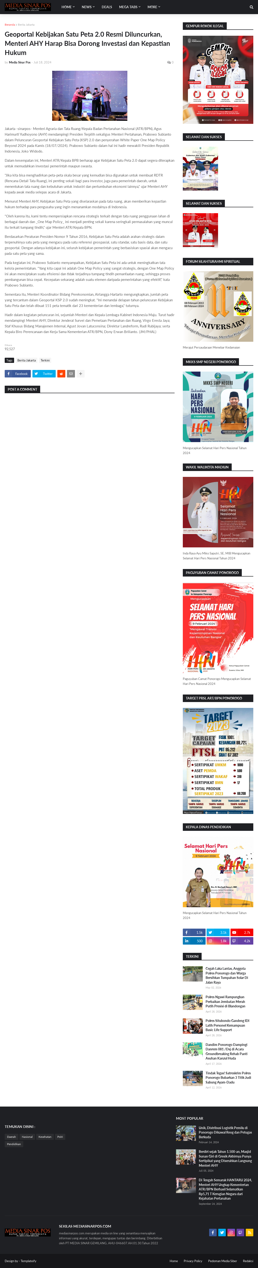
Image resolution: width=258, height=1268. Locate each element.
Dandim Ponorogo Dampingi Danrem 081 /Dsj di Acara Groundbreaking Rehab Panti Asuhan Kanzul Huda (226, 1051)
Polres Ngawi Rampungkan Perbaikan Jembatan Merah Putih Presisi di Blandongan (225, 1001)
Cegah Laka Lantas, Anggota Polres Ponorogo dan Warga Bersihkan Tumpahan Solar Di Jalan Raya (227, 975)
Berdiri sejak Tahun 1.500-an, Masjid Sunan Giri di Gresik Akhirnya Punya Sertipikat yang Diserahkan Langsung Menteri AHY (225, 1158)
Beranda (10, 24)
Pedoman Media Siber (222, 1261)
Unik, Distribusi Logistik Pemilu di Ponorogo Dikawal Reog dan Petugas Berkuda (225, 1132)
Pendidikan (14, 1144)
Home (174, 1261)
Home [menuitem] (67, 7)
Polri (60, 1136)
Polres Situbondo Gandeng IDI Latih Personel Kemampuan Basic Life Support (227, 1025)
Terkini (45, 360)
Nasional (27, 1136)
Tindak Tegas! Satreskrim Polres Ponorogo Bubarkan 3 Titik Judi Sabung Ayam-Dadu (228, 1077)
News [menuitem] (87, 7)
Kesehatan (45, 1136)
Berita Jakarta (26, 24)
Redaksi (248, 1261)
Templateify (28, 1261)
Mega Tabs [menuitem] (128, 7)
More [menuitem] (152, 7)
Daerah (11, 1136)
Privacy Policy (193, 1261)
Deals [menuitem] (107, 7)
